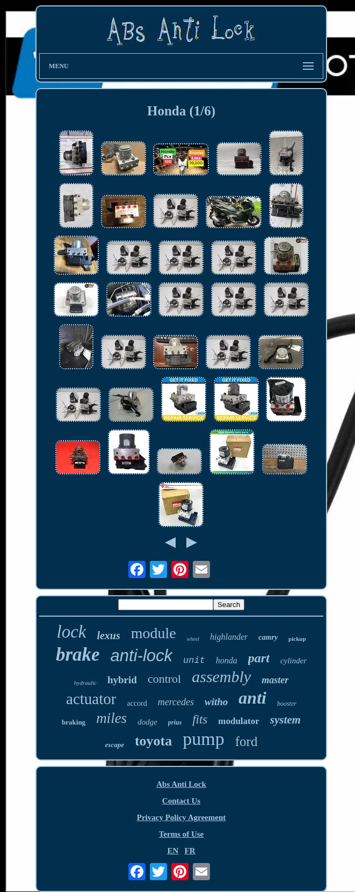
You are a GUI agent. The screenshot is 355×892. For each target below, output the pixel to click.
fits (199, 719)
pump (203, 739)
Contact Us (181, 800)
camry (268, 637)
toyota (153, 741)
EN (172, 850)
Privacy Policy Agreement (181, 817)
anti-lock (141, 655)
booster (286, 703)
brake (78, 654)
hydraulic (85, 682)
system (285, 719)
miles (111, 718)
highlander (229, 636)
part (259, 658)
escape (114, 745)
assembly (221, 676)
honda (226, 660)
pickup (297, 638)
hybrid (122, 679)
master (275, 680)
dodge (147, 722)
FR (190, 850)
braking (73, 722)
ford (246, 741)
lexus (108, 635)
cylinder (293, 660)
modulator (238, 721)
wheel (193, 639)
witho (216, 701)
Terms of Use (181, 834)
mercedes (176, 702)
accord (137, 703)
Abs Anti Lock (181, 784)
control (164, 678)
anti (252, 697)
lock (71, 631)
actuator (91, 698)
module (153, 633)
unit (194, 660)
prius (175, 722)
